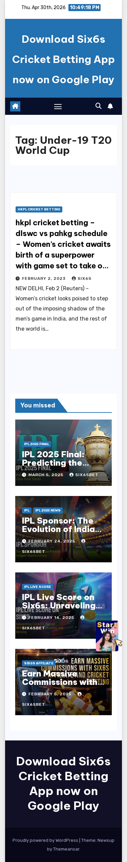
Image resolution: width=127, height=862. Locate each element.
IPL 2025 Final (36, 444)
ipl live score (37, 587)
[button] (99, 106)
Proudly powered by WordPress (46, 840)
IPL (26, 510)
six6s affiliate (39, 663)
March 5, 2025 (46, 474)
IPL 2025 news (48, 510)
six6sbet (84, 474)
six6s (81, 278)
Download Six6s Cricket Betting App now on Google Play (63, 59)
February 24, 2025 (52, 541)
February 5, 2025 (50, 694)
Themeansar (66, 849)
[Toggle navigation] (57, 106)
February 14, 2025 (52, 617)
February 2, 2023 (44, 278)
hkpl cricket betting (39, 209)
